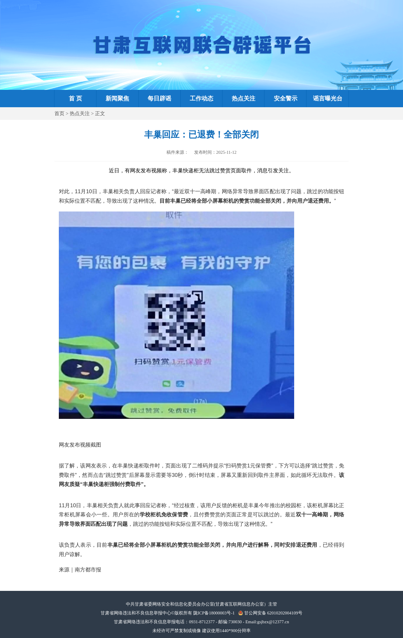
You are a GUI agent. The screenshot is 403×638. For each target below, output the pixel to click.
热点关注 (80, 113)
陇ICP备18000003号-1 (214, 613)
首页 (59, 113)
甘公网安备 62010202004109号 (273, 613)
